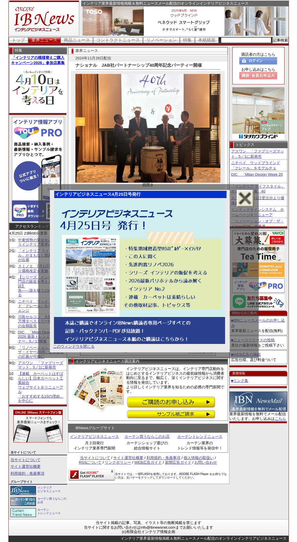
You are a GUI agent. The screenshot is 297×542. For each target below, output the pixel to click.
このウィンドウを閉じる (74, 346)
